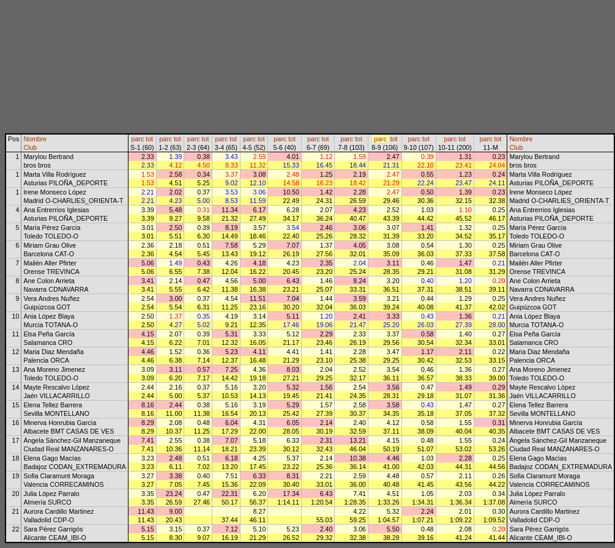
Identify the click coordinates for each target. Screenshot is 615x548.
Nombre (35, 139)
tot (149, 139)
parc (138, 139)
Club (30, 147)
